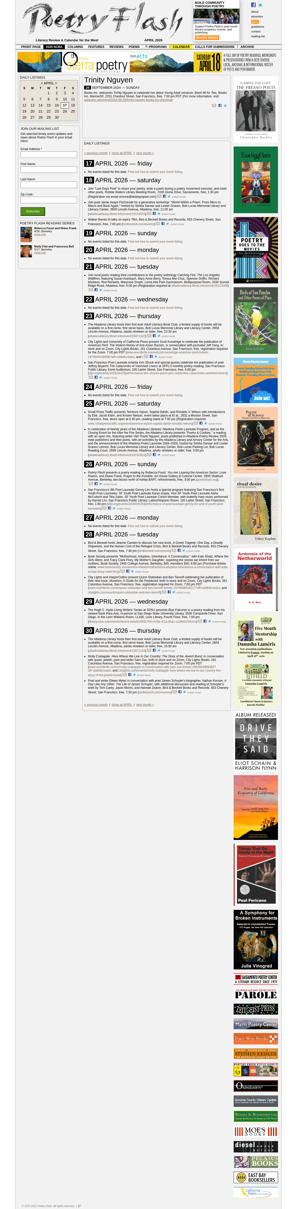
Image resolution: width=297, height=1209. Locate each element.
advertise (257, 16)
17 (65, 105)
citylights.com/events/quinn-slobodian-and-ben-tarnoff (124, 592)
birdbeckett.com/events (138, 224)
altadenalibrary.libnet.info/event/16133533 (117, 214)
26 (24, 117)
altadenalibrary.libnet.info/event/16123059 (200, 285)
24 (65, 111)
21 (41, 111)
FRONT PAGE (31, 47)
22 (49, 111)
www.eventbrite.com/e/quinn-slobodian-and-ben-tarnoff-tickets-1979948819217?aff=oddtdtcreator (154, 588)
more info (40, 234)
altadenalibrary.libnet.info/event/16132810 (117, 455)
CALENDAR (181, 47)
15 (49, 105)
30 (57, 117)
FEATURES (96, 47)
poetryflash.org (207, 479)
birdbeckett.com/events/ (155, 692)
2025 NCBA (54, 47)
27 (32, 117)
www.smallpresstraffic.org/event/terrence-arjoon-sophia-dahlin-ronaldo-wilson (140, 423)
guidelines (257, 26)
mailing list (258, 36)
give (255, 21)
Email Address (31, 149)
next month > (145, 153)
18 (73, 105)
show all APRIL (122, 153)
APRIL (49, 83)
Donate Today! (207, 37)
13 (32, 105)
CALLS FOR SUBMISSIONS (214, 47)
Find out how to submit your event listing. (155, 172)
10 (65, 99)
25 (73, 111)
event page (178, 197)
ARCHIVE (247, 47)
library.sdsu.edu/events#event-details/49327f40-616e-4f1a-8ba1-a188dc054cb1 (142, 621)
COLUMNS (75, 47)
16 (57, 105)
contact (256, 31)
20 (32, 111)
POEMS (134, 47)
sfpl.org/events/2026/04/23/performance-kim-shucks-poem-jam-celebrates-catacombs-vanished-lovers (158, 373)
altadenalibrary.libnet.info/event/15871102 (117, 336)
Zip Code (27, 194)
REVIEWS (116, 47)
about (254, 11)
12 (24, 105)
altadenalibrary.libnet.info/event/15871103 (117, 651)
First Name (28, 164)
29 (49, 117)
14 (41, 105)
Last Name (28, 179)
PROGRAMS (156, 47)
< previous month (95, 153)
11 (73, 99)
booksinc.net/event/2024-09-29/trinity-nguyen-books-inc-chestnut (128, 100)
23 (57, 111)
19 (24, 111)
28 (41, 117)
